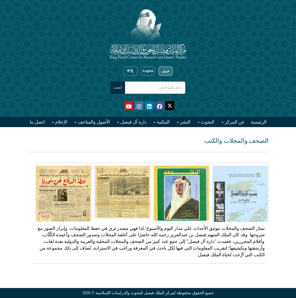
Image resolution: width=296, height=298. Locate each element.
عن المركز (234, 122)
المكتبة (163, 122)
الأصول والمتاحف (93, 122)
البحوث (207, 122)
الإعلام (61, 122)
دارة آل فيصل (133, 122)
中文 (130, 71)
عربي (166, 71)
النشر (185, 122)
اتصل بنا (37, 122)
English (148, 71)
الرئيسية (259, 122)
